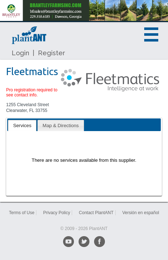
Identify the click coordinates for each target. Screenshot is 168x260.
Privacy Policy (56, 212)
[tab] (22, 125)
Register (51, 53)
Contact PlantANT (96, 212)
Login (20, 53)
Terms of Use (22, 212)
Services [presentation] (22, 125)
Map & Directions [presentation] (61, 125)
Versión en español (140, 212)
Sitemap (84, 218)
